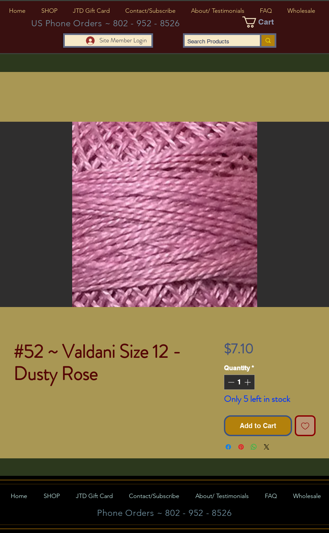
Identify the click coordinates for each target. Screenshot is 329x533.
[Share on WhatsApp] (254, 447)
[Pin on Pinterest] (241, 447)
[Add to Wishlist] (305, 425)
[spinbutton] (239, 382)
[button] (49, 10)
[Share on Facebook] (228, 447)
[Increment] (248, 382)
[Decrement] (230, 382)
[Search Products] (216, 41)
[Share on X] (267, 447)
